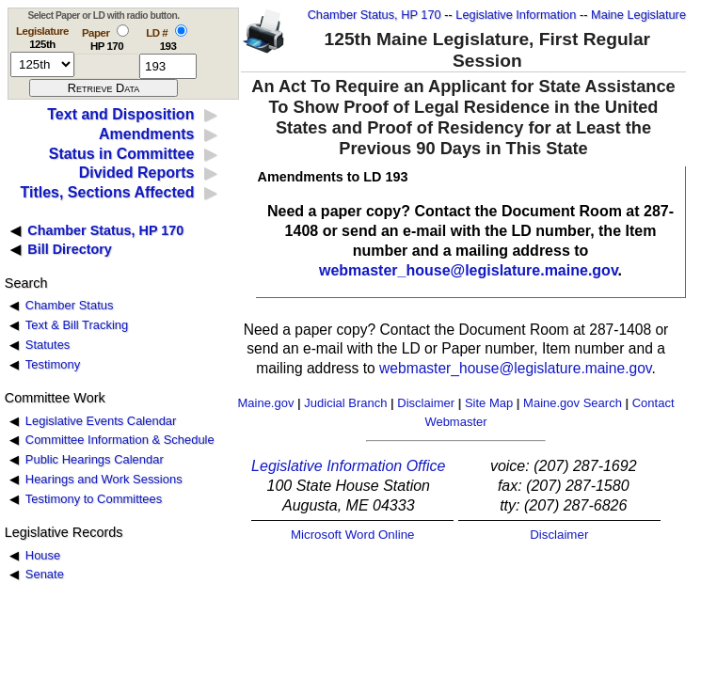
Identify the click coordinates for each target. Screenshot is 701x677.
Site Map (489, 403)
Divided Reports (137, 173)
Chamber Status (69, 305)
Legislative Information (515, 15)
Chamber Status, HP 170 (374, 15)
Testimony (52, 364)
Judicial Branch (345, 403)
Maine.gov (265, 403)
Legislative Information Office (348, 466)
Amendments (146, 134)
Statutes (48, 345)
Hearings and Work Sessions (104, 479)
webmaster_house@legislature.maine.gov (468, 270)
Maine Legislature (638, 15)
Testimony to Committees (93, 499)
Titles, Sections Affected (107, 192)
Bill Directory (69, 249)
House (42, 555)
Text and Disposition (120, 114)
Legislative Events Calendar (101, 421)
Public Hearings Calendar (94, 459)
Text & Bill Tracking (76, 325)
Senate (44, 574)
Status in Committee (122, 154)
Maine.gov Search (572, 403)
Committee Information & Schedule (120, 440)
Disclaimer (425, 403)
